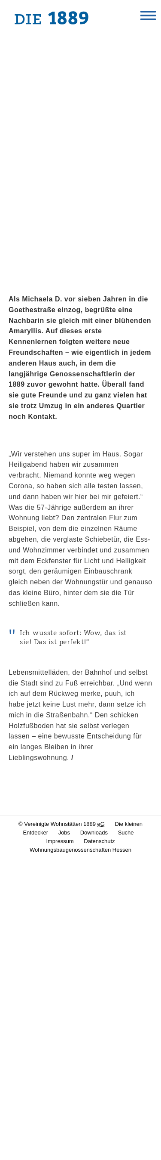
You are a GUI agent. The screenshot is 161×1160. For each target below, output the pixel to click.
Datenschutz (99, 841)
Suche (126, 832)
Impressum (59, 841)
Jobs (64, 832)
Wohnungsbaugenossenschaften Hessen (80, 850)
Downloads (94, 832)
